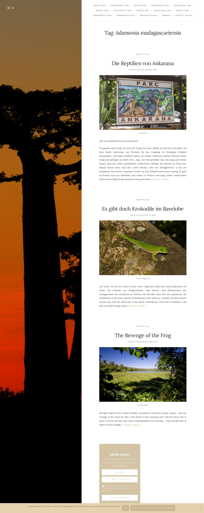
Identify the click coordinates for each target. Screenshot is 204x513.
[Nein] (200, 508)
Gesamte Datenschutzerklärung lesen (153, 508)
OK (125, 508)
